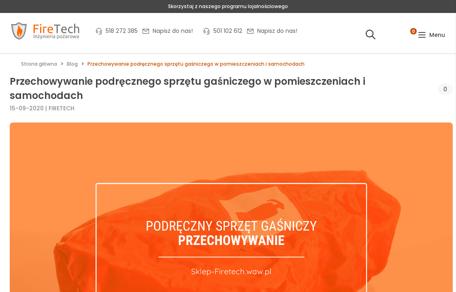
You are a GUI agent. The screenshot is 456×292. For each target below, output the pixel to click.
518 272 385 (122, 31)
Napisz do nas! (173, 31)
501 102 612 (227, 31)
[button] (431, 35)
